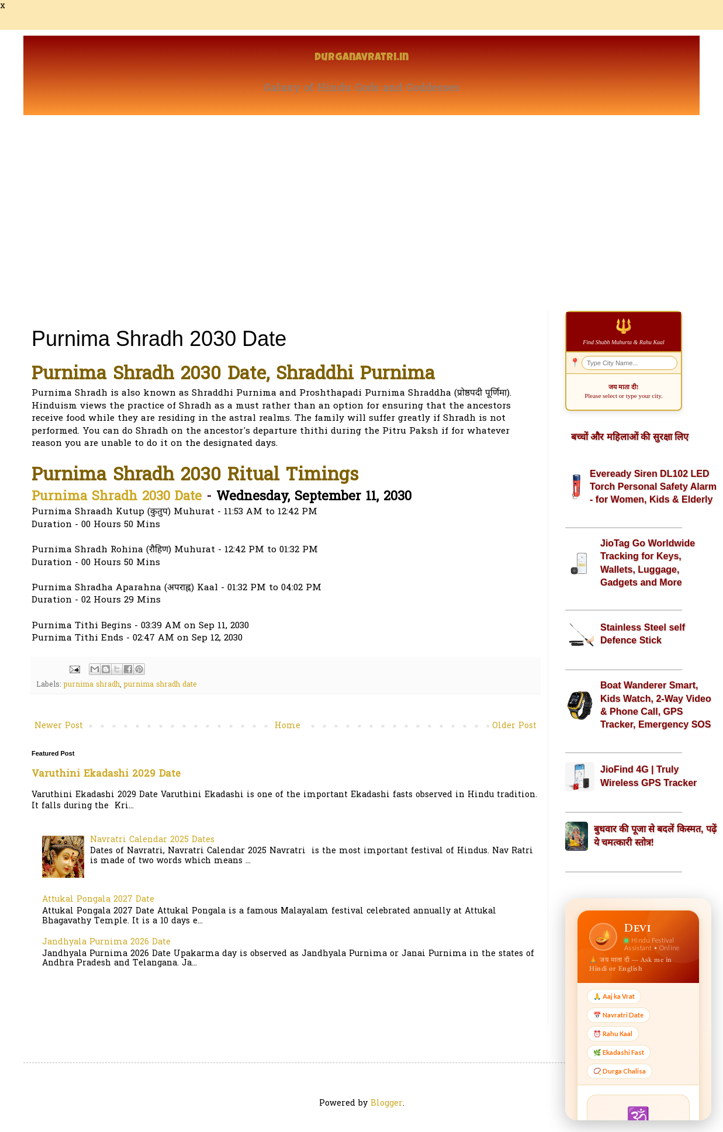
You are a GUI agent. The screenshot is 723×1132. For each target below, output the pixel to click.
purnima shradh (92, 685)
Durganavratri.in (361, 58)
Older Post (514, 726)
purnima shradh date (160, 685)
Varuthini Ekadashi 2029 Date (106, 774)
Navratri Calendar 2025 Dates (152, 840)
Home (287, 726)
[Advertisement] (361, 203)
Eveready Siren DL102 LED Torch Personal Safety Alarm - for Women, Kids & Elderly (653, 487)
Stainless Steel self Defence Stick (642, 633)
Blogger (387, 1104)
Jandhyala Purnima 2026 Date (106, 942)
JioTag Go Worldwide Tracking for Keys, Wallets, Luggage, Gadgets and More (647, 562)
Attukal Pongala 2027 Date (98, 900)
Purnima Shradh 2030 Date (117, 497)
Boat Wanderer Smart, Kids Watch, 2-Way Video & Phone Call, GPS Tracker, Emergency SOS (655, 704)
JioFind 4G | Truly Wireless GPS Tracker (648, 775)
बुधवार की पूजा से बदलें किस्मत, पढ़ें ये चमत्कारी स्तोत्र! (655, 835)
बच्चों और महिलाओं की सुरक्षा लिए (630, 437)
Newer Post (58, 726)
